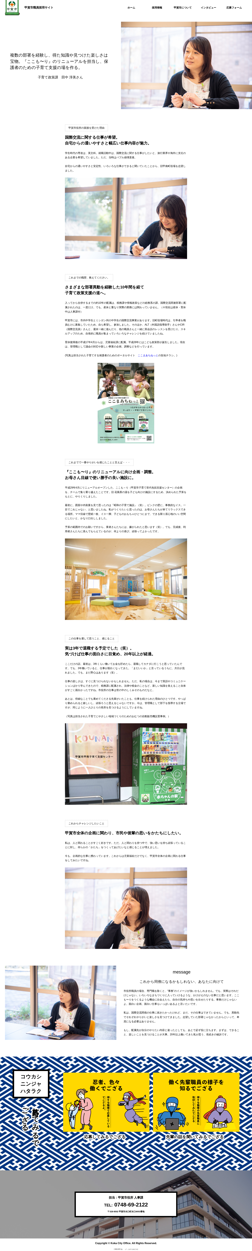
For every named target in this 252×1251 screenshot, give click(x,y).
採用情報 (157, 7)
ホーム (131, 7)
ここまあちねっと (148, 355)
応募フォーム (234, 7)
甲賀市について (183, 7)
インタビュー (208, 7)
